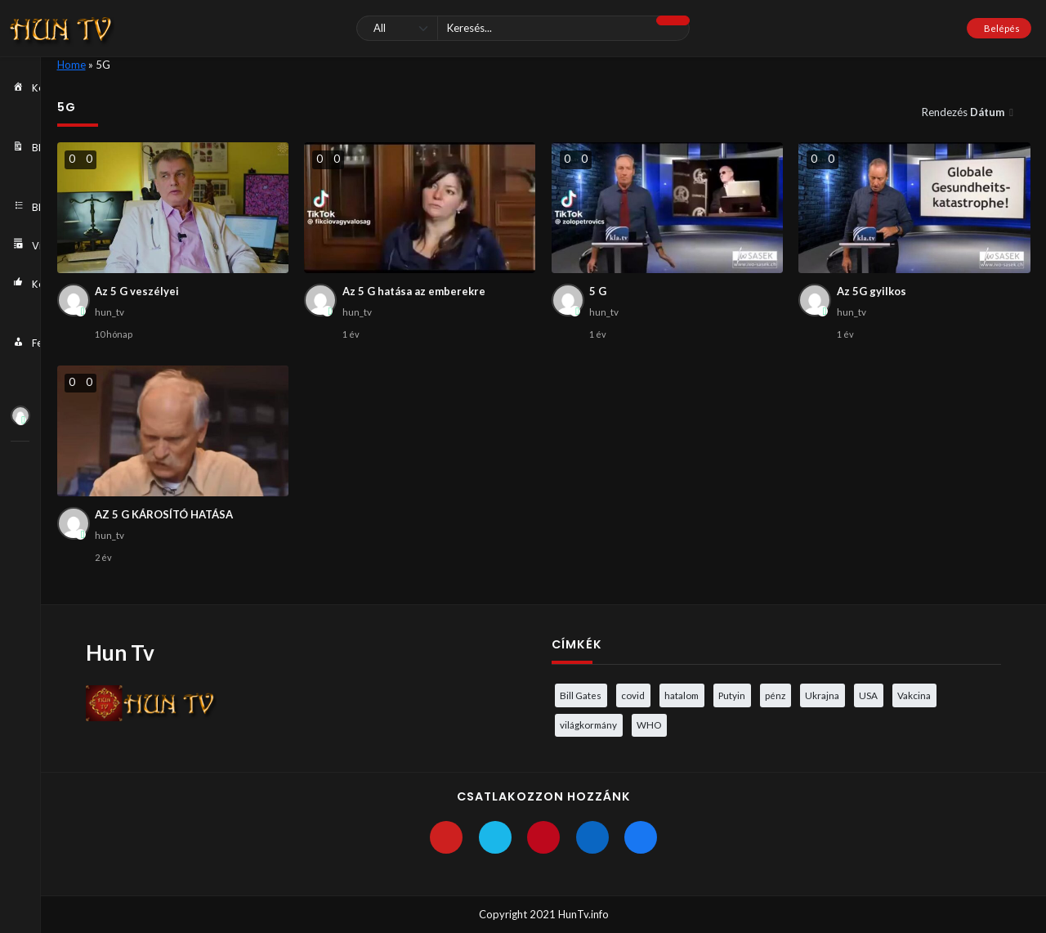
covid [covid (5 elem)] (633, 695)
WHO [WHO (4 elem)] (649, 724)
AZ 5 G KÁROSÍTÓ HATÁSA (164, 514)
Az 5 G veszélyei (137, 291)
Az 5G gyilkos (871, 291)
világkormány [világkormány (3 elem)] (588, 724)
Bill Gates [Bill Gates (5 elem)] (580, 695)
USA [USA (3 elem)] (868, 695)
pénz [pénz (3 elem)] (775, 695)
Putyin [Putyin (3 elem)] (731, 695)
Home (71, 64)
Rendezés (964, 112)
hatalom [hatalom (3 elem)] (681, 695)
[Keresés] (522, 28)
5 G (597, 291)
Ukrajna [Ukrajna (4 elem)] (822, 695)
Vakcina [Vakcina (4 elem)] (914, 695)
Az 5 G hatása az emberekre (413, 291)
